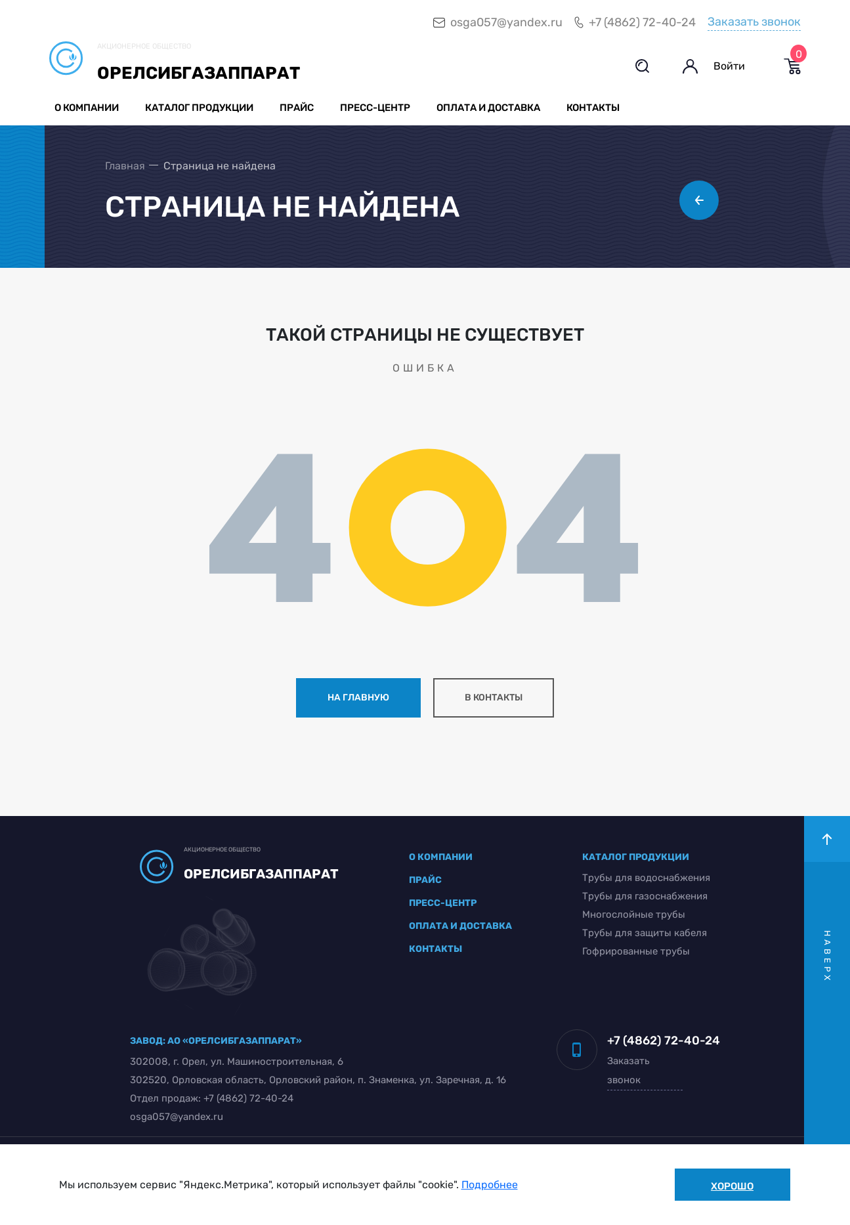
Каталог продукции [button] (199, 108)
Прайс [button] (297, 108)
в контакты (493, 697)
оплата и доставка (460, 926)
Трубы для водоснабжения (646, 878)
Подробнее (489, 1184)
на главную (358, 697)
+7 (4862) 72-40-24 (642, 22)
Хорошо (732, 1186)
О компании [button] (86, 108)
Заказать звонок (754, 21)
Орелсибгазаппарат (198, 73)
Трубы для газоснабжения (645, 896)
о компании (441, 857)
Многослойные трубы (633, 914)
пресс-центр (443, 903)
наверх (827, 956)
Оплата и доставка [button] (488, 108)
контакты (435, 949)
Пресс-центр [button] (375, 108)
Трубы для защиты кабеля (644, 933)
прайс (425, 880)
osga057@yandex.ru (506, 22)
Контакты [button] (593, 108)
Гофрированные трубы (636, 951)
